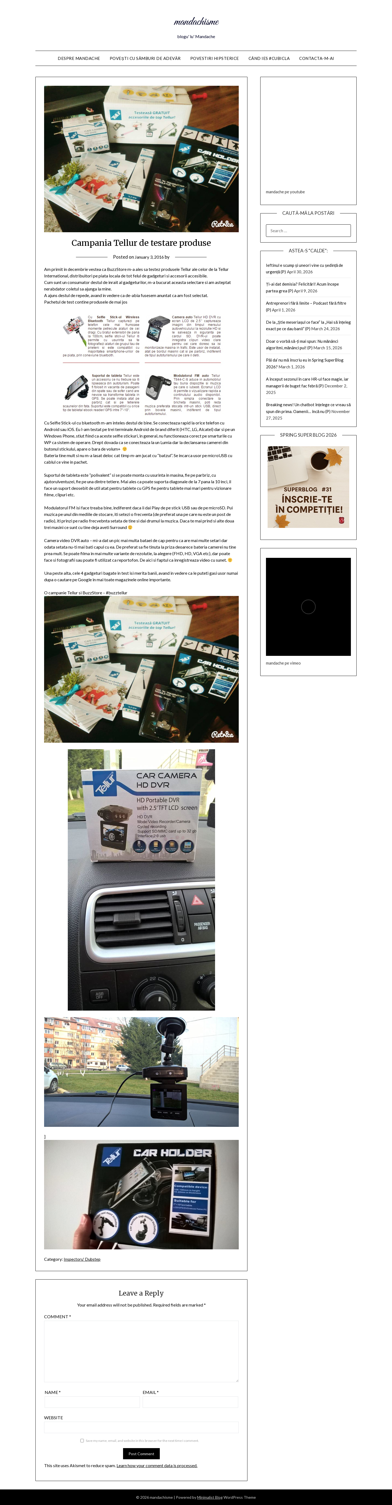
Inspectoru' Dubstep (83, 1259)
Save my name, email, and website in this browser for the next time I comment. (142, 1441)
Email (151, 1392)
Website (53, 1417)
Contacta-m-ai (316, 58)
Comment (57, 1316)
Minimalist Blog (210, 1497)
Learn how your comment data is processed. (157, 1465)
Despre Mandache (79, 58)
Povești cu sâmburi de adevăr (145, 58)
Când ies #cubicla (269, 58)
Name (53, 1392)
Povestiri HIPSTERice (214, 58)
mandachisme (196, 21)
